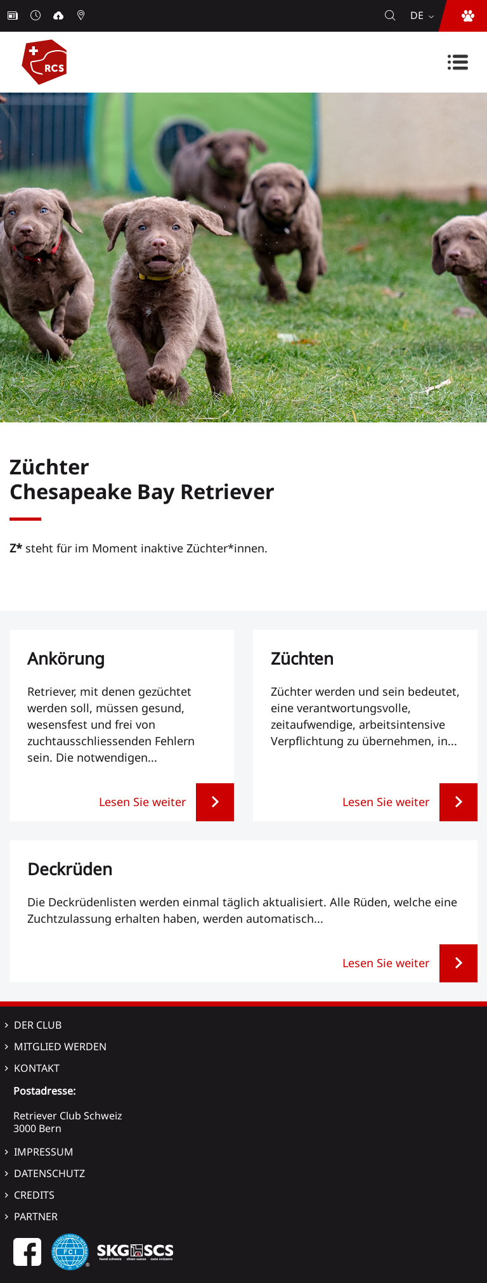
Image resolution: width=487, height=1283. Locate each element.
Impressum (44, 1152)
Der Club (38, 1025)
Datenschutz (49, 1173)
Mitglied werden (60, 1046)
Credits (34, 1195)
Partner (36, 1216)
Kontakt (37, 1068)
